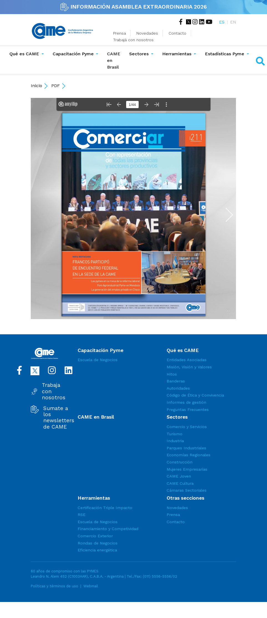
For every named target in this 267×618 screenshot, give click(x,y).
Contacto (177, 33)
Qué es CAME (24, 53)
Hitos (172, 374)
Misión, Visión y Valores (189, 367)
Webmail (90, 586)
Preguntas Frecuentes (188, 409)
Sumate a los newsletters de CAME (58, 417)
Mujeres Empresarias (187, 469)
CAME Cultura (180, 483)
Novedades (147, 33)
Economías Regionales (188, 455)
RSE (81, 514)
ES (222, 22)
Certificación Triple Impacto (105, 507)
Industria (175, 441)
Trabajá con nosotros (133, 40)
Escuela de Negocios (98, 360)
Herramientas (176, 53)
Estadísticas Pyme (224, 53)
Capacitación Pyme (73, 53)
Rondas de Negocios (98, 543)
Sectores (139, 53)
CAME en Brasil (113, 60)
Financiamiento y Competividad (108, 528)
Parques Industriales (186, 448)
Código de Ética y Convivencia (195, 395)
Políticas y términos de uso (54, 586)
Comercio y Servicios (187, 426)
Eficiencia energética (97, 550)
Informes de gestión (186, 402)
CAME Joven (179, 476)
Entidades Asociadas (187, 360)
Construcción (179, 462)
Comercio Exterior (95, 536)
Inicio (36, 85)
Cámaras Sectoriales (187, 490)
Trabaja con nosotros (53, 391)
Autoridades (178, 388)
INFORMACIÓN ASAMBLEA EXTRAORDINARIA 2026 (133, 6)
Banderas (176, 381)
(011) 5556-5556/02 (160, 576)
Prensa (119, 33)
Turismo (174, 434)
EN (233, 22)
